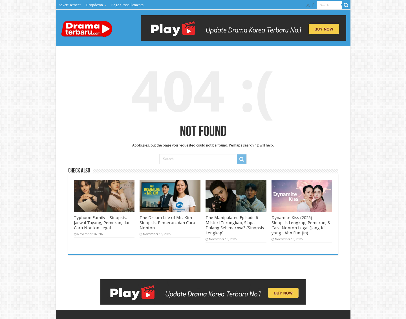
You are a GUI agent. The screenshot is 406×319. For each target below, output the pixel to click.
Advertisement (70, 5)
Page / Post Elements (127, 5)
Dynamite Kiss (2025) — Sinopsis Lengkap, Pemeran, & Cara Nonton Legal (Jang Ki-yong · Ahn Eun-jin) (301, 225)
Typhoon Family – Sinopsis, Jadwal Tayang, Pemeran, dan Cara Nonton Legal (102, 222)
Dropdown (94, 5)
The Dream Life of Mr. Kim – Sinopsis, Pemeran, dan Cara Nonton (167, 222)
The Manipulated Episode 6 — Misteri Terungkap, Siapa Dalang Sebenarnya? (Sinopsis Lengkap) (235, 225)
